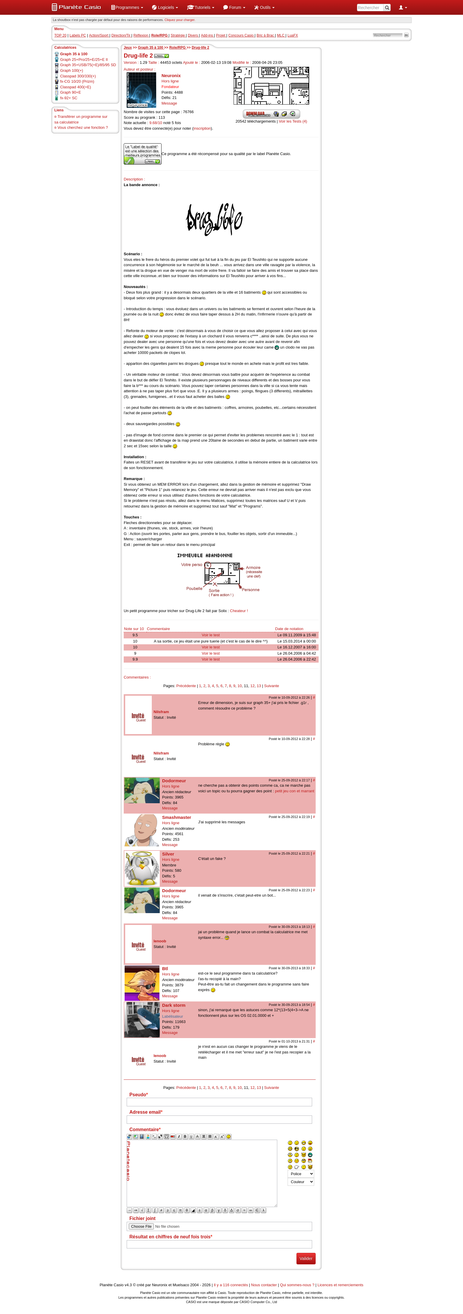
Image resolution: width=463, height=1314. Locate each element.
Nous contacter (264, 1285)
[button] (127, 7)
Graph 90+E (70, 92)
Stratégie (178, 35)
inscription (202, 128)
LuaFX (293, 35)
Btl (165, 968)
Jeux (128, 47)
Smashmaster (176, 817)
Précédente (186, 686)
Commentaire (158, 629)
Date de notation (289, 629)
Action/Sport (99, 35)
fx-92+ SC (68, 98)
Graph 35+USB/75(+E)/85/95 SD (88, 65)
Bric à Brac (266, 35)
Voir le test (211, 635)
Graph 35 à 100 (151, 47)
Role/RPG (178, 47)
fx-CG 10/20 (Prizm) (77, 81)
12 (252, 686)
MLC (281, 35)
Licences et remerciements (340, 1285)
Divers (193, 35)
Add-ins (207, 35)
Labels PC (78, 35)
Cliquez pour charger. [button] (179, 20)
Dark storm (173, 1005)
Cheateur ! (239, 611)
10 (239, 686)
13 (259, 686)
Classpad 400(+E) (75, 87)
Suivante (271, 686)
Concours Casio (241, 35)
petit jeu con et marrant (294, 791)
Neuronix (171, 75)
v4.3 (128, 1285)
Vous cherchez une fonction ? (83, 127)
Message (169, 103)
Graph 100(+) (71, 70)
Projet (221, 35)
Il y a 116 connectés (231, 1285)
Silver (168, 853)
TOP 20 (60, 35)
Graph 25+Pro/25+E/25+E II (84, 59)
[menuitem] (127, 7)
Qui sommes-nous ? (297, 1285)
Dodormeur (174, 780)
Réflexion (141, 35)
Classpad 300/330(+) (78, 76)
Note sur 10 (134, 629)
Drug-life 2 (200, 47)
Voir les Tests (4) (293, 121)
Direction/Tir (121, 35)
